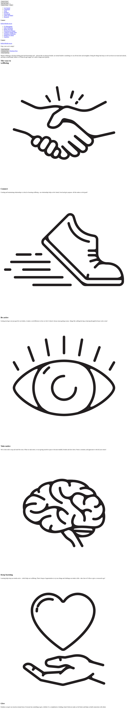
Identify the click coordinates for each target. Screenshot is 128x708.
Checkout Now (5, 51)
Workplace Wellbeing (10, 34)
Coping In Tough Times (10, 32)
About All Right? (8, 15)
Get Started (7, 8)
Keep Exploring (5, 49)
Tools (5, 11)
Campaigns (7, 9)
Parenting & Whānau (9, 31)
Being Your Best (8, 29)
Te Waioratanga (8, 26)
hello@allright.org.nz (6, 23)
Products (6, 12)
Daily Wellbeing (8, 28)
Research (6, 17)
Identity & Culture (9, 35)
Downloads (7, 14)
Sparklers (6, 37)
